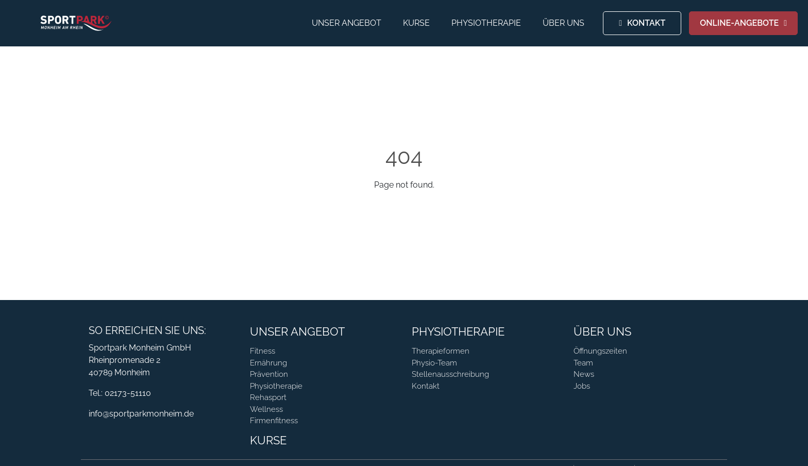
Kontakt (426, 386)
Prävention (269, 374)
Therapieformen (440, 351)
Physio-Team (434, 363)
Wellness (266, 409)
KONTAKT (646, 23)
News (584, 374)
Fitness (262, 351)
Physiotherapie (486, 23)
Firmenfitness (274, 420)
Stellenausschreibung (450, 374)
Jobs (582, 386)
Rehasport (268, 397)
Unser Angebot (346, 23)
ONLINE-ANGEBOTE (739, 23)
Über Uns (563, 23)
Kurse (416, 23)
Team (583, 363)
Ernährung (268, 363)
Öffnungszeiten (600, 351)
